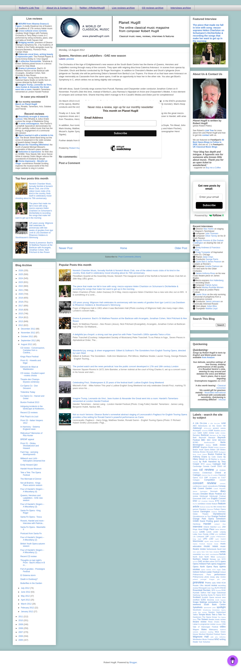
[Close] (160, 101)
